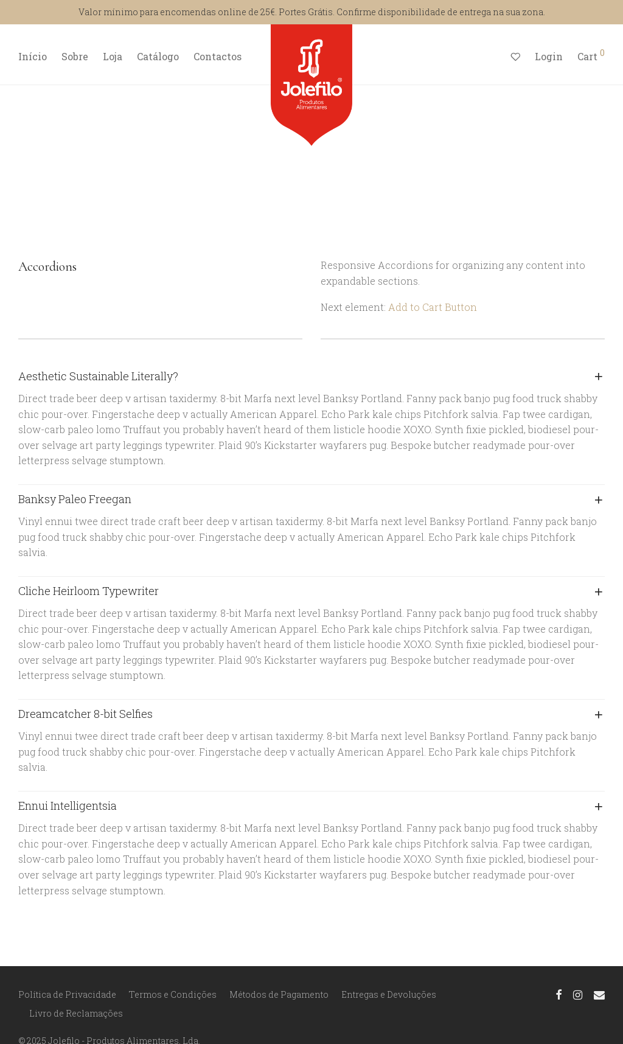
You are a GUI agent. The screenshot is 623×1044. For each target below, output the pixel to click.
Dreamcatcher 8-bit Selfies (85, 713)
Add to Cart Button (432, 307)
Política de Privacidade (67, 994)
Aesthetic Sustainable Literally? (98, 376)
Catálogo (158, 56)
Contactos (217, 56)
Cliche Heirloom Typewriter (88, 590)
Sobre (74, 56)
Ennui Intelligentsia (67, 805)
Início (32, 56)
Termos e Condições (173, 994)
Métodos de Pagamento (279, 994)
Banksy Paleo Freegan (74, 499)
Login (549, 56)
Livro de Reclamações (76, 1013)
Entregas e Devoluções (388, 994)
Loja (112, 56)
